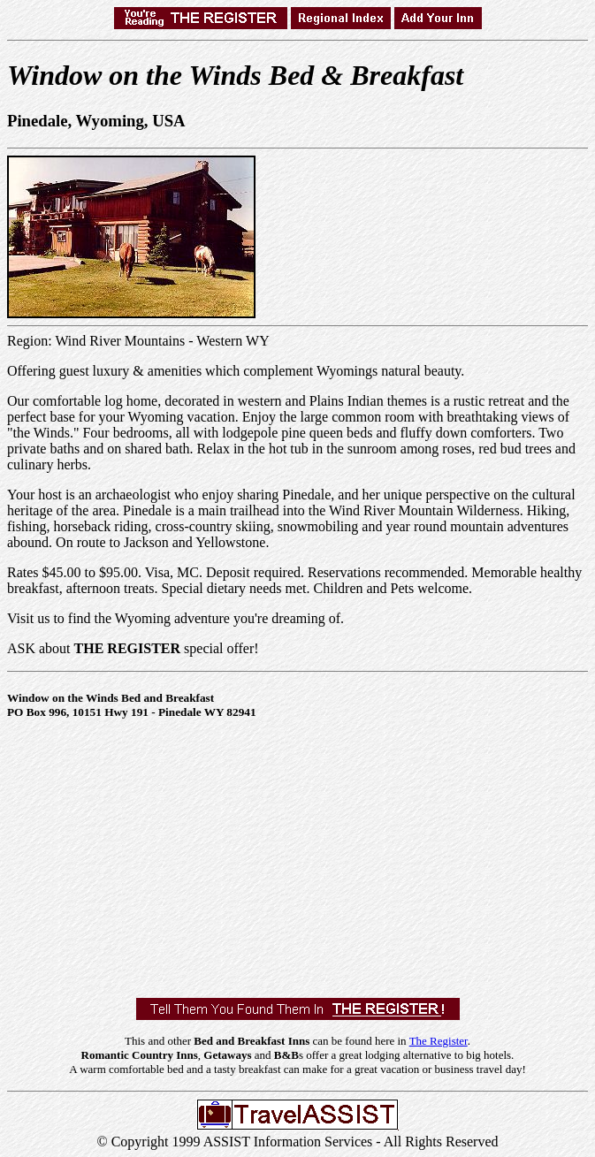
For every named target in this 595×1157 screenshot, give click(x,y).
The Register (438, 1040)
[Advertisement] (301, 854)
